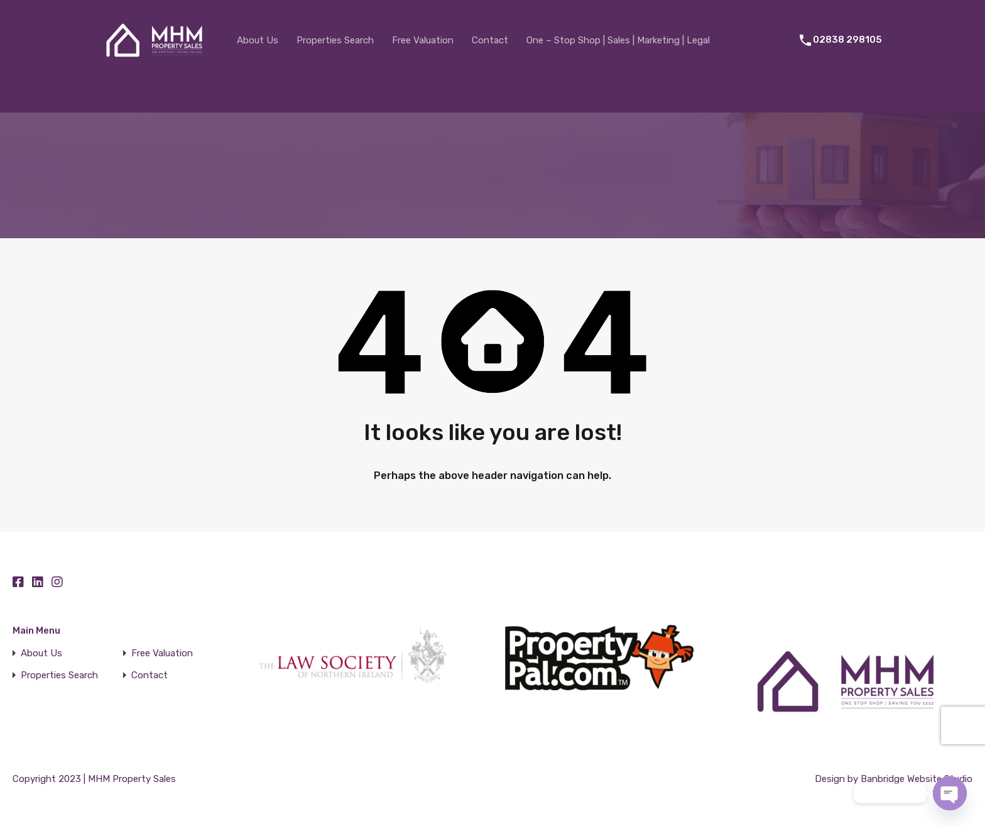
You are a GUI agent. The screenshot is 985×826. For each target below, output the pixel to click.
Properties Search (335, 40)
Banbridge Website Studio (916, 779)
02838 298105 (847, 39)
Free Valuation (423, 40)
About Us (257, 40)
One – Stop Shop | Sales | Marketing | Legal (618, 40)
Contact (490, 40)
